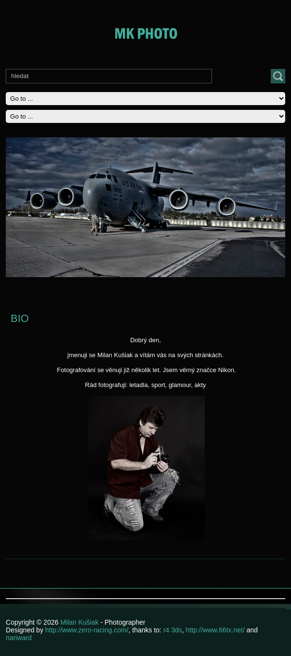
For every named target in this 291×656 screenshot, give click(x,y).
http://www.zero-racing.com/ (87, 630)
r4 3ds (172, 630)
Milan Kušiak (80, 622)
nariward (19, 638)
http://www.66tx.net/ (215, 630)
